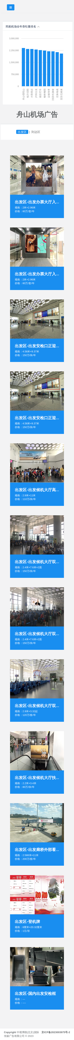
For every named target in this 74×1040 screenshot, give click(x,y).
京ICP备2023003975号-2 (55, 1032)
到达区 (35, 132)
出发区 (22, 132)
